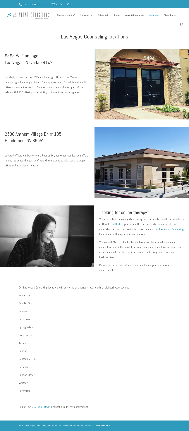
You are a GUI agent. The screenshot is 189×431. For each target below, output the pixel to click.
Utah (118, 224)
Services (84, 15)
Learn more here (102, 425)
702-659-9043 (60, 4)
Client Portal (170, 15)
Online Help (103, 15)
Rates (117, 15)
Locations (154, 15)
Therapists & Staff (66, 15)
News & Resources (134, 15)
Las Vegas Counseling (171, 229)
